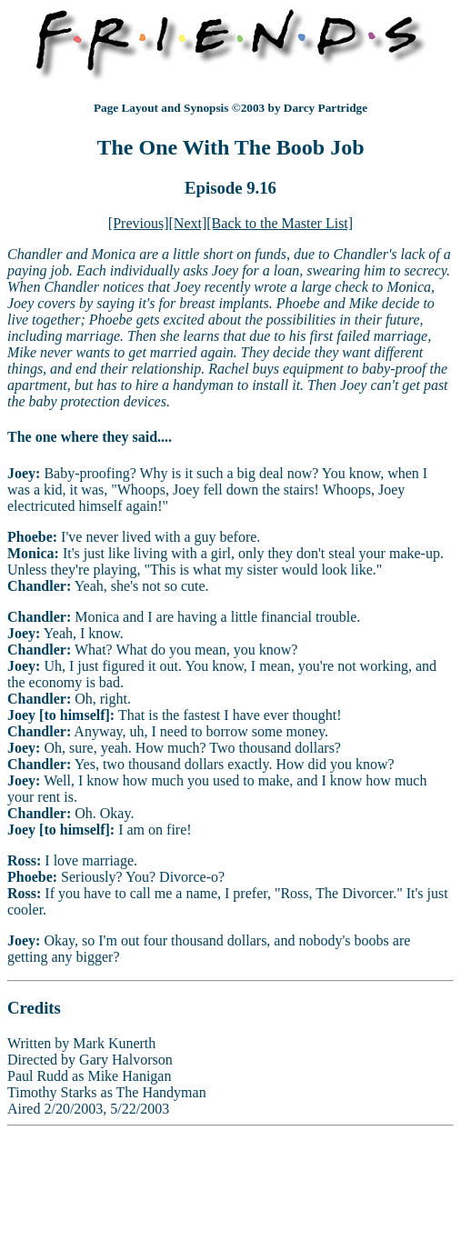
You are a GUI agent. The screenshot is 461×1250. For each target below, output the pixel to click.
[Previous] (138, 223)
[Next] (188, 223)
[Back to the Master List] (279, 223)
